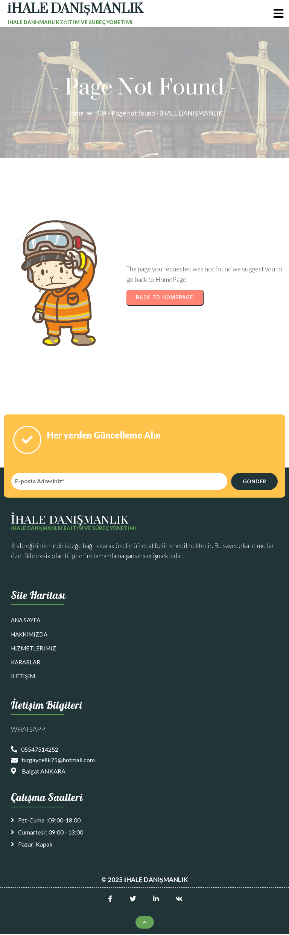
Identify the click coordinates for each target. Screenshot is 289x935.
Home (75, 113)
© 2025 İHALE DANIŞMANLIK (144, 880)
